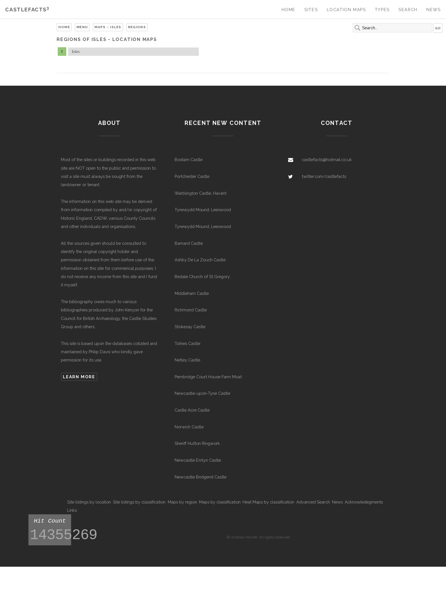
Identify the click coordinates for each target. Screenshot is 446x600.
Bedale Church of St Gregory (202, 276)
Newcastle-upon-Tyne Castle (202, 393)
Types (382, 9)
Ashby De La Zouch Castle (200, 259)
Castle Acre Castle (192, 410)
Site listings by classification (139, 502)
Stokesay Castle (190, 326)
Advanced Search (313, 502)
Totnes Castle (187, 343)
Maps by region (182, 502)
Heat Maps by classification (268, 502)
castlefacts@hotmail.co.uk (327, 159)
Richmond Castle (191, 309)
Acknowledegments (364, 502)
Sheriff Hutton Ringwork (197, 443)
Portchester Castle (192, 176)
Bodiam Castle (189, 159)
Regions (137, 27)
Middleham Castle (192, 293)
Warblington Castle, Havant (200, 193)
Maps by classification (220, 502)
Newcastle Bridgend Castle (200, 476)
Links (72, 510)
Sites (311, 9)
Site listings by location (89, 502)
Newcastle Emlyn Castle (198, 460)
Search (408, 9)
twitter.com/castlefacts (324, 176)
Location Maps (346, 9)
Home (289, 9)
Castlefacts (27, 10)
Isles (76, 51)
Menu (82, 27)
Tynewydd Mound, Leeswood (203, 209)
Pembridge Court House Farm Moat (208, 376)
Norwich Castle (189, 426)
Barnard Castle (189, 243)
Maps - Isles (107, 27)
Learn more (79, 376)
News (433, 9)
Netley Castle (187, 359)
